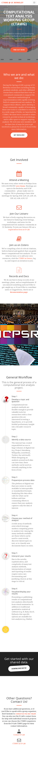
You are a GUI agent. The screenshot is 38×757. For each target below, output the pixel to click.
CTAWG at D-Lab (19, 744)
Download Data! (19, 668)
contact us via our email (25, 714)
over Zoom (20, 186)
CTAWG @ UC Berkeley (12, 2)
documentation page (19, 292)
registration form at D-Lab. (19, 230)
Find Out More (19, 50)
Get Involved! (19, 135)
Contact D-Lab (19, 735)
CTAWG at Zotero (25, 258)
